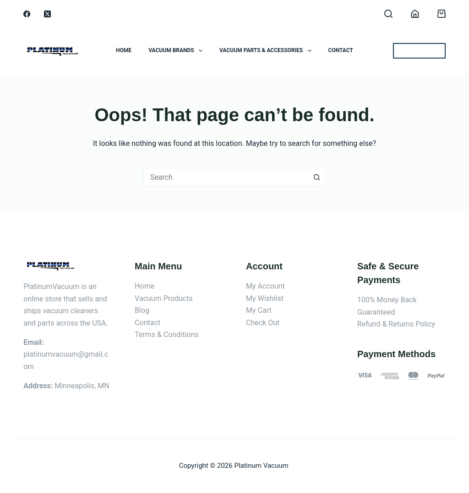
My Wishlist (265, 298)
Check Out (262, 322)
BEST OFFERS (419, 50)
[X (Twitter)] (47, 14)
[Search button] (317, 177)
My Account (265, 286)
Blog (142, 310)
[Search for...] (225, 177)
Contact (340, 50)
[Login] (415, 14)
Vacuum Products (164, 298)
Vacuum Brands (177, 50)
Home (123, 50)
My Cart (259, 310)
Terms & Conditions (167, 334)
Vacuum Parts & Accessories (267, 50)
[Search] (388, 14)
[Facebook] (26, 14)
